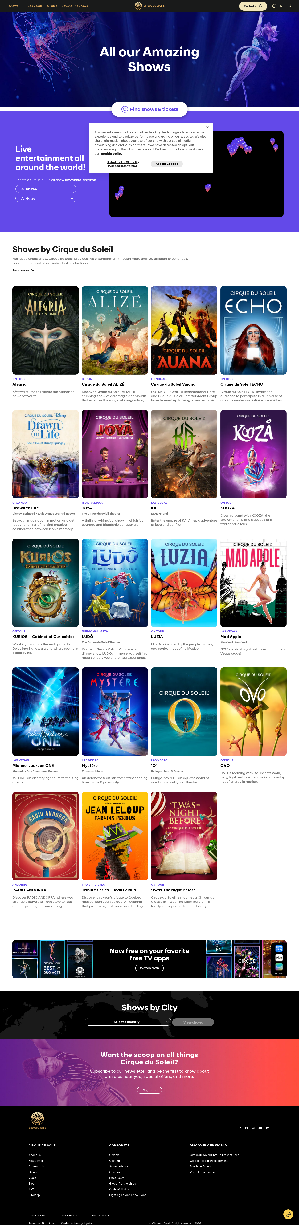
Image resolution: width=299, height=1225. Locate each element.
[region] (151, 148)
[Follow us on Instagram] (253, 1122)
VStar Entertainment (204, 1166)
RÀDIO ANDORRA (29, 885)
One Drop (115, 1166)
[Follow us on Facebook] (246, 1122)
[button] (207, 184)
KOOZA (227, 503)
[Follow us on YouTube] (260, 1122)
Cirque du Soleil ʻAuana (173, 379)
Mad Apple (230, 632)
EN (277, 5)
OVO (225, 760)
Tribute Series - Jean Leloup (109, 885)
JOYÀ (87, 503)
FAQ (31, 1184)
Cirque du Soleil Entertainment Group (215, 1149)
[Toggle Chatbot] (288, 1214)
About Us (35, 1149)
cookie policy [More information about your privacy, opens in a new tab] (112, 154)
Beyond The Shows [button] (77, 6)
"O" (154, 760)
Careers (114, 1149)
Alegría (19, 379)
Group (33, 1166)
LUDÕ (87, 632)
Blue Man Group (200, 1161)
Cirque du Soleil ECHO (241, 379)
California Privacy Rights (76, 1217)
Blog (32, 1178)
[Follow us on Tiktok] (240, 1122)
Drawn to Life (25, 503)
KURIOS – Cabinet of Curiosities (43, 632)
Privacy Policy (100, 1209)
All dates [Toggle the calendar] (47, 194)
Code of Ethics (119, 1184)
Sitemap (34, 1189)
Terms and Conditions (42, 1217)
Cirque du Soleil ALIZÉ (103, 379)
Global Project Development (209, 1155)
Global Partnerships (122, 1178)
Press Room (117, 1172)
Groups (52, 6)
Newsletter (36, 1155)
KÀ (154, 503)
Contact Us (36, 1161)
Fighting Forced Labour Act (127, 1189)
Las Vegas (35, 6)
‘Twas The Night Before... (175, 885)
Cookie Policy (68, 1209)
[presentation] (66, 1140)
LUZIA (157, 632)
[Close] (207, 127)
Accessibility (37, 1209)
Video (32, 1172)
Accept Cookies (167, 163)
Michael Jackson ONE (33, 760)
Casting (114, 1155)
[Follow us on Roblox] (267, 1122)
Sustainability (118, 1161)
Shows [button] (16, 6)
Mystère (90, 760)
